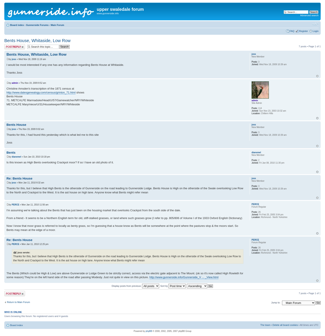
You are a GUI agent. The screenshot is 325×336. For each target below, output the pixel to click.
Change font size (315, 24)
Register (303, 31)
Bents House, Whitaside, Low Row (37, 40)
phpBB (149, 331)
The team (265, 325)
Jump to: (275, 302)
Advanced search (309, 15)
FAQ (292, 31)
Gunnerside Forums (37, 25)
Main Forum (57, 25)
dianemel (16, 157)
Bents (11, 152)
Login (316, 31)
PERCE (15, 204)
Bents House (16, 124)
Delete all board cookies (285, 325)
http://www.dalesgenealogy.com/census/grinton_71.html (41, 92)
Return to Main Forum (18, 302)
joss (14, 59)
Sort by (173, 286)
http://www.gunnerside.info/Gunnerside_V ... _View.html (184, 277)
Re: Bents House (19, 178)
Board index (17, 25)
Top (317, 76)
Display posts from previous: (135, 286)
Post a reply (14, 46)
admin (15, 83)
